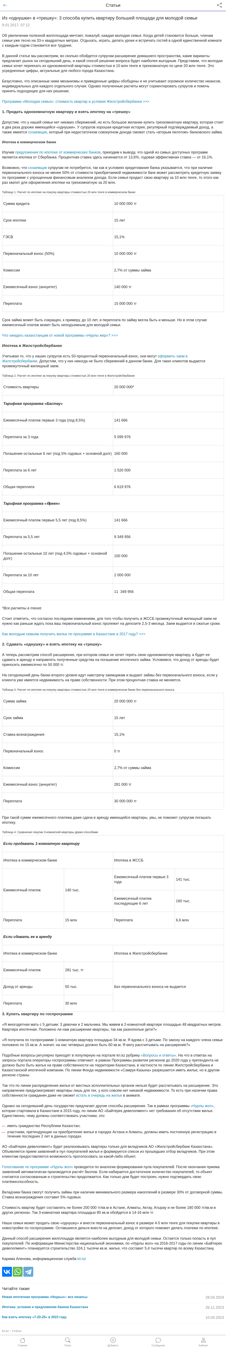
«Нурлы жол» (201, 1106)
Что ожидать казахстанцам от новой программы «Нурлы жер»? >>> (60, 335)
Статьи (16, 1331)
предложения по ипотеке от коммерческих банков (58, 152)
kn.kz (81, 1259)
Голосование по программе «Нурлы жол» (37, 1167)
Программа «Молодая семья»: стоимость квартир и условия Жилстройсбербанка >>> (75, 101)
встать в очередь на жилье (99, 1095)
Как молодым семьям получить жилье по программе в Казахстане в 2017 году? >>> (74, 634)
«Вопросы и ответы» (158, 1055)
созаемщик (37, 132)
